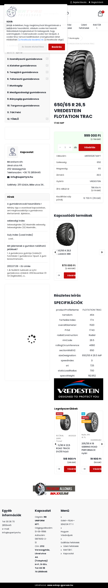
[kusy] (65, 147)
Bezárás (57, 47)
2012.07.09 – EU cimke (18, 266)
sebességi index (16, 220)
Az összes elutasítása (33, 46)
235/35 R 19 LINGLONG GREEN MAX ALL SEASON (34, 307)
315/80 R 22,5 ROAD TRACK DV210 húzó (32, 364)
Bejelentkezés (79, 2)
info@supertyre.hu (22, 177)
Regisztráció (97, 2)
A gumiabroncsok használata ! (24, 203)
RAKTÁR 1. (97, 26)
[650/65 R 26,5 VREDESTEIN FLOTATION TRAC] (78, 74)
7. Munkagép (73, 38)
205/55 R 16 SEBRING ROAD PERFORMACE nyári (89, 448)
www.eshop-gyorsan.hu (60, 585)
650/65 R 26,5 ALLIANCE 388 (63, 252)
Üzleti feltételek (84, 26)
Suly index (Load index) (20, 234)
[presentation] (55, 252)
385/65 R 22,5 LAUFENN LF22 (34, 337)
